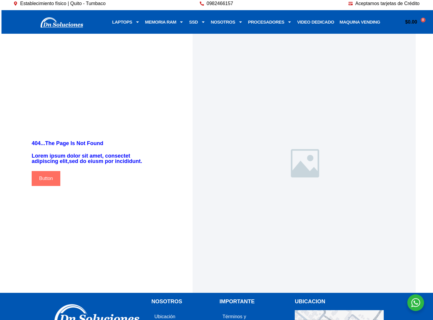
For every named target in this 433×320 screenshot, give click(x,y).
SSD (197, 22)
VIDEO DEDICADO (315, 21)
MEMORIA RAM (164, 22)
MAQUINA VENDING (360, 21)
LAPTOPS (125, 22)
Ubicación (164, 316)
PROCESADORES (270, 22)
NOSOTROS (227, 22)
